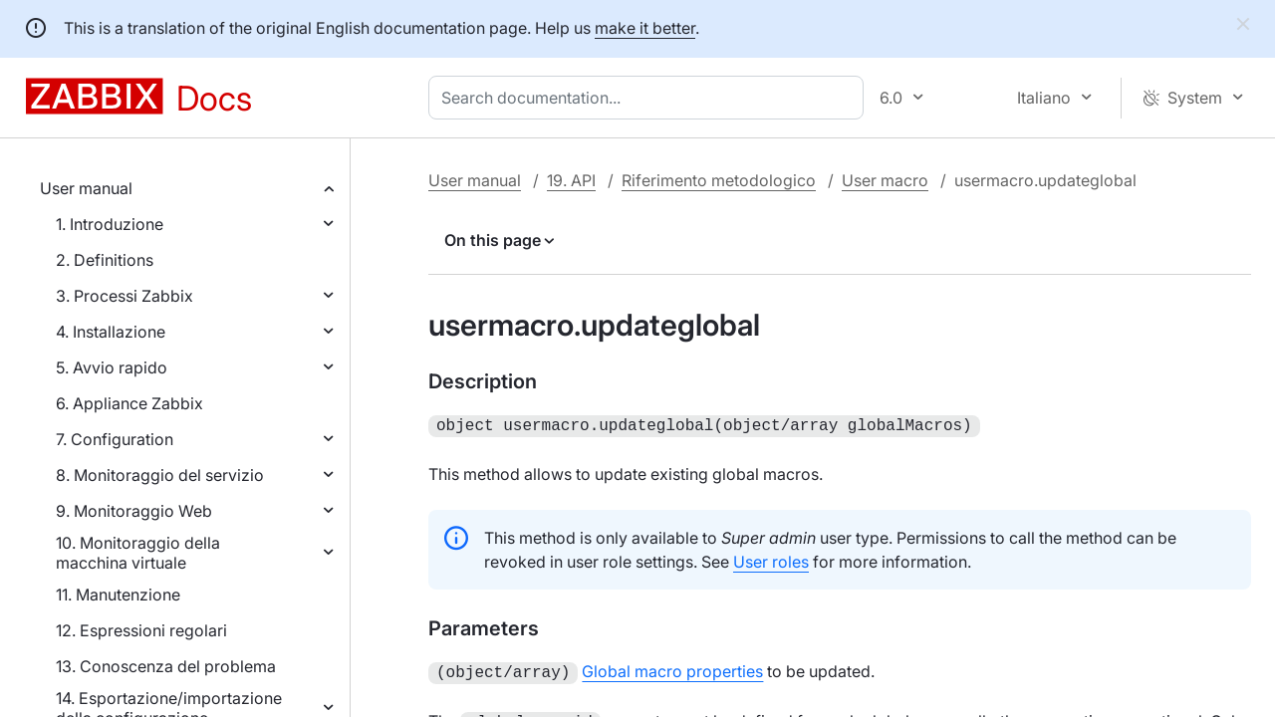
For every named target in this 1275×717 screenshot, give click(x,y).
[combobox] (650, 98)
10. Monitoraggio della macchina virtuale (138, 553)
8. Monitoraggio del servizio (160, 475)
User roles (771, 560)
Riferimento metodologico (719, 180)
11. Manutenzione (118, 594)
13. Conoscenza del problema (166, 666)
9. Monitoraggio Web (134, 511)
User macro (885, 180)
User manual (86, 188)
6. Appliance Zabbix (129, 403)
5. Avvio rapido (111, 367)
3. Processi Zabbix (124, 296)
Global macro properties (672, 669)
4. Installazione (110, 332)
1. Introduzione (109, 224)
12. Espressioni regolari (141, 630)
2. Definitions (104, 260)
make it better (645, 28)
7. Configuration (114, 439)
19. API (571, 180)
